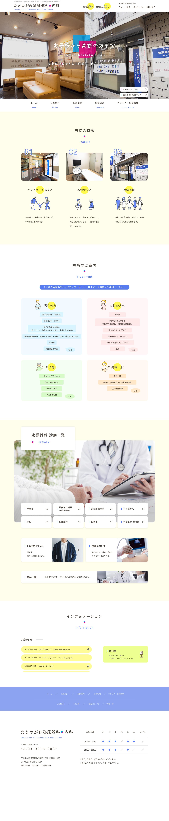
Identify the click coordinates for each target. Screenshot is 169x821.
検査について (93, 704)
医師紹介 (55, 105)
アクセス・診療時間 (127, 105)
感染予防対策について (135, 94)
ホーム (34, 105)
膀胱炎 (37, 508)
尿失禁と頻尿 (71, 509)
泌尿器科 (60, 704)
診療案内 (99, 105)
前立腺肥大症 (101, 508)
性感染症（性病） (133, 521)
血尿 (37, 521)
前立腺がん (133, 508)
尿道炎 (101, 521)
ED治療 (76, 704)
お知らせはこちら (135, 89)
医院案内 (77, 105)
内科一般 (109, 704)
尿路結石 (69, 521)
